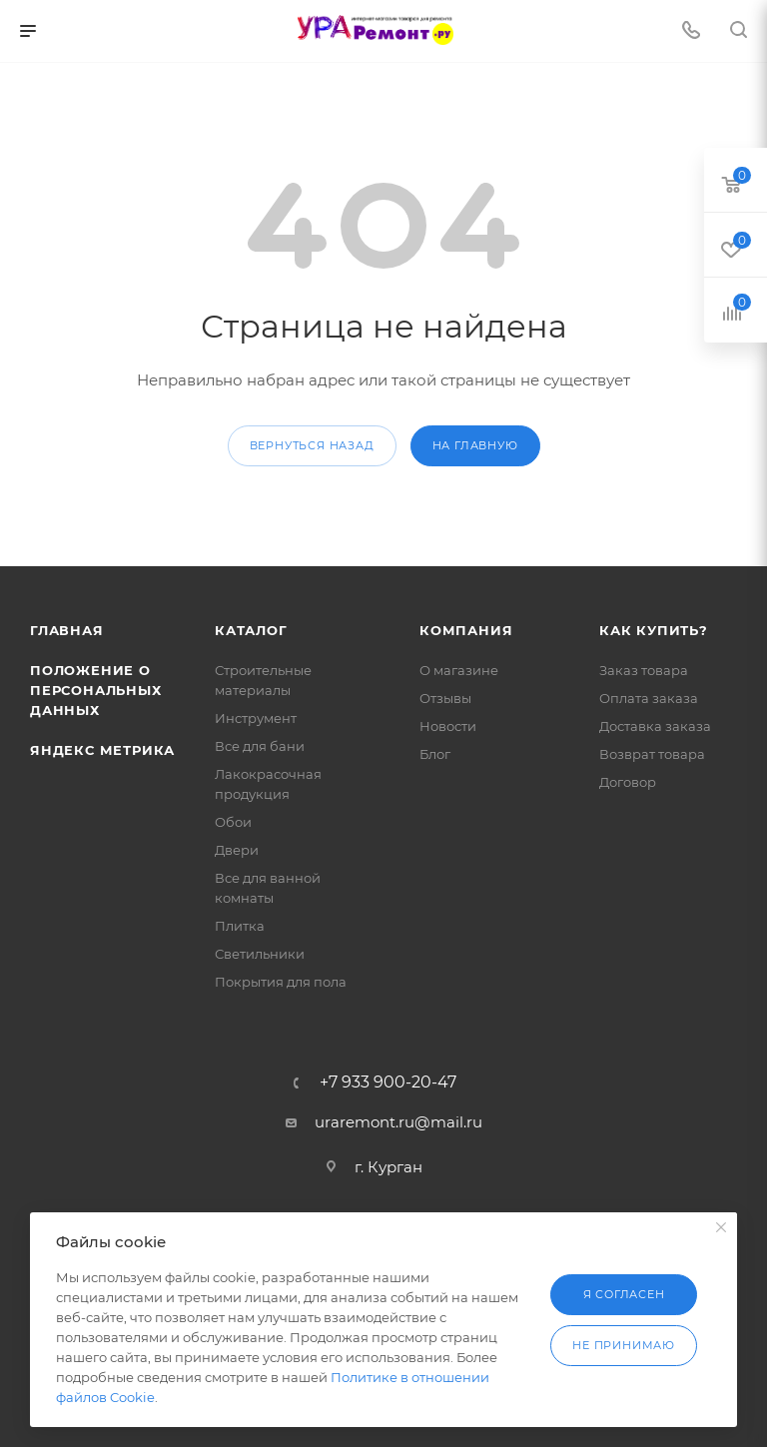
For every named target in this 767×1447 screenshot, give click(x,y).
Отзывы (445, 698)
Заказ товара (643, 670)
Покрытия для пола (281, 982)
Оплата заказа (648, 698)
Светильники (260, 954)
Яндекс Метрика (102, 750)
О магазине (458, 670)
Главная (67, 630)
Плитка (240, 926)
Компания (465, 630)
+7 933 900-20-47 (388, 1082)
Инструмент (256, 718)
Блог (434, 754)
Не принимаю (623, 1345)
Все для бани (260, 746)
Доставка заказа (655, 726)
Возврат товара (652, 754)
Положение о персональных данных (96, 690)
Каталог (251, 630)
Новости (447, 726)
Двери (237, 850)
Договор (627, 782)
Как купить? (653, 630)
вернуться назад (312, 445)
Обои (233, 822)
